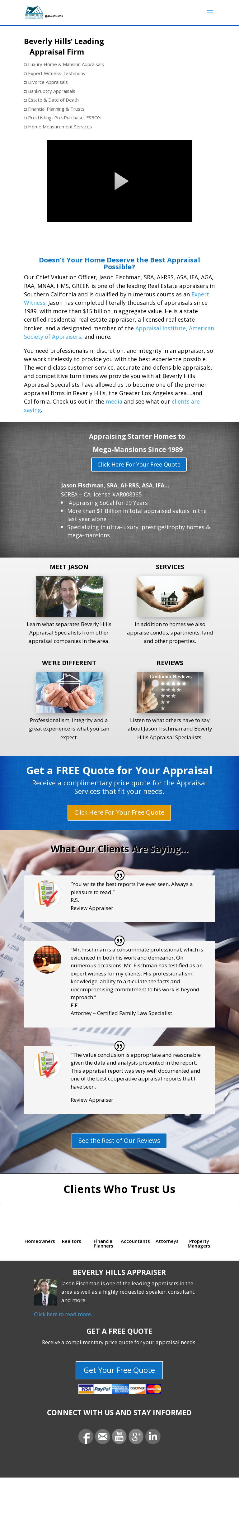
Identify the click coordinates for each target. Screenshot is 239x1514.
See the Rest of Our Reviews (119, 1140)
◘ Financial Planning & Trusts (54, 109)
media (114, 401)
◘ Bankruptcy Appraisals (49, 91)
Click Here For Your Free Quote (138, 464)
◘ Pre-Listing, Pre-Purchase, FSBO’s (62, 117)
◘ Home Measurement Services (58, 126)
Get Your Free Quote (119, 1370)
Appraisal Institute (160, 328)
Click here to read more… (64, 1314)
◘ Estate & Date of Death (51, 100)
